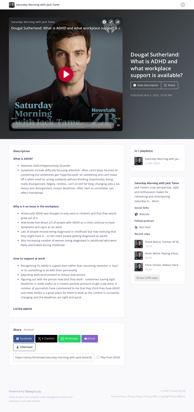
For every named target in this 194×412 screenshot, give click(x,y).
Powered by (25, 391)
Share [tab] (17, 330)
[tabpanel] (66, 233)
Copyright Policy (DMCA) (172, 396)
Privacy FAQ (150, 396)
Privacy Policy (135, 396)
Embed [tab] (29, 330)
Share (169, 85)
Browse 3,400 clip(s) (147, 277)
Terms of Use (118, 396)
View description (145, 85)
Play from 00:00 (108, 357)
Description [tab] (21, 151)
